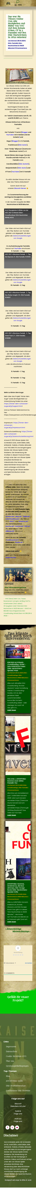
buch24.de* (19, 526)
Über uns (10, 1069)
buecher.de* (10, 526)
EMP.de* (27, 526)
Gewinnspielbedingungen (17, 1074)
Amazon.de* (10, 516)
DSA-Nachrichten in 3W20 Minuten (16, 45)
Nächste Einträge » (21, 931)
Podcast (18, 1126)
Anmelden (28, 963)
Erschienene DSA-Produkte (18, 1098)
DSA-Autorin (24, 164)
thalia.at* (19, 542)
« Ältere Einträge (13, 929)
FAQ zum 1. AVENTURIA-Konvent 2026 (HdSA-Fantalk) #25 (17, 781)
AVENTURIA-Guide (14, 1089)
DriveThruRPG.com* (13, 519)
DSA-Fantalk (13, 43)
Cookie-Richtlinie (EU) (16, 1064)
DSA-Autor (22, 145)
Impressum (11, 1054)
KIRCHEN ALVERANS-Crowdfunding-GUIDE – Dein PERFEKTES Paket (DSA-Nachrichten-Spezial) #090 (16, 666)
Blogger (25, 132)
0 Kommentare (21, 48)
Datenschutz (11, 1059)
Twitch (18, 1119)
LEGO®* (12, 521)
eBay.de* (18, 516)
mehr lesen (11, 710)
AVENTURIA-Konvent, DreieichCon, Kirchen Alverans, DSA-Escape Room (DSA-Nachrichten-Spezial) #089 (17, 888)
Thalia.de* (26, 516)
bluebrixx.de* (23, 521)
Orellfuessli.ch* (12, 540)
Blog (8, 1084)
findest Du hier (11, 558)
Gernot (14, 41)
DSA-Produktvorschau (16, 1094)
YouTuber (10, 135)
